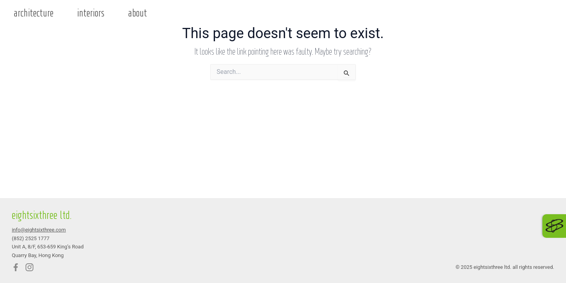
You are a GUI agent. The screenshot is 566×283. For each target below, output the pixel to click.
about (137, 13)
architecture (33, 13)
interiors (91, 13)
